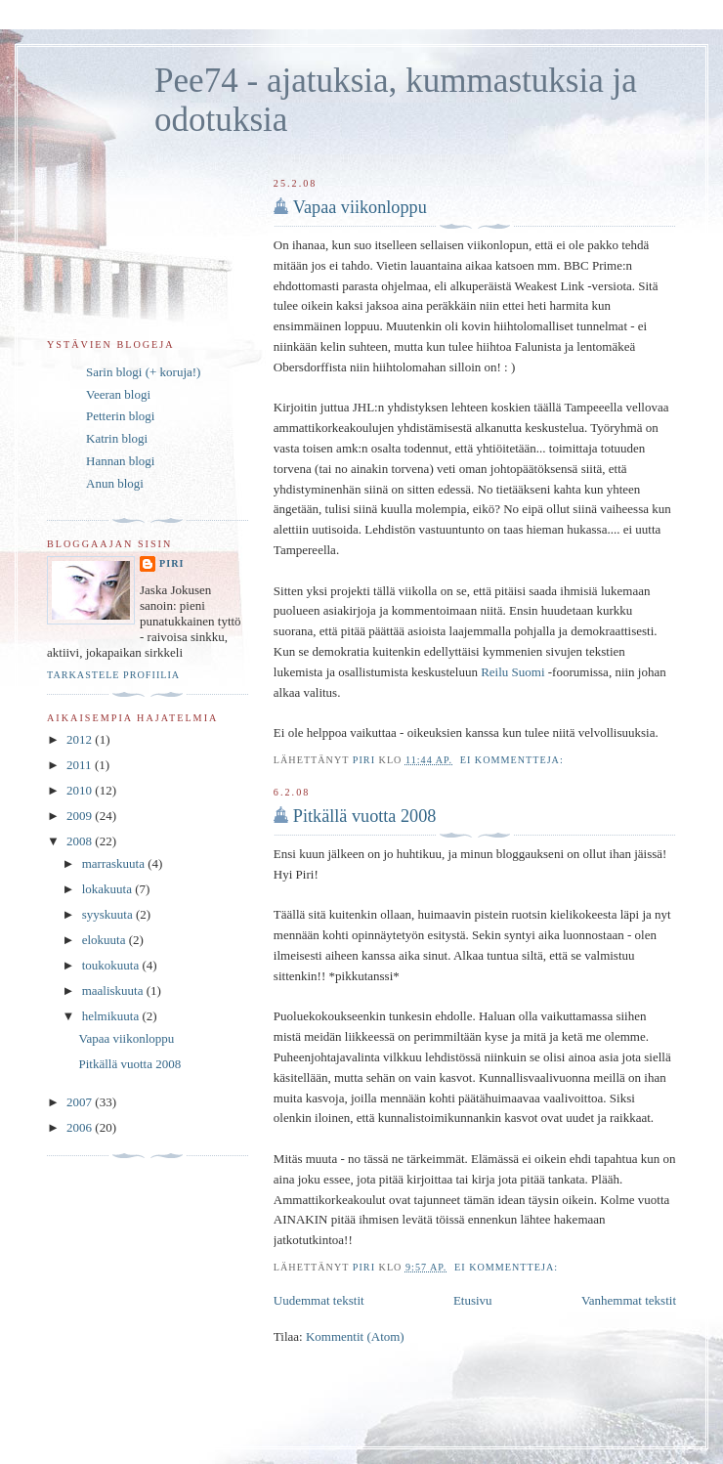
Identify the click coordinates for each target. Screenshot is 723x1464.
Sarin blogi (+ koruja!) (143, 372)
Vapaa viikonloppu (360, 207)
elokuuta (105, 939)
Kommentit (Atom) (355, 1336)
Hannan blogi (120, 460)
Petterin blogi (120, 416)
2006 (80, 1127)
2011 (80, 764)
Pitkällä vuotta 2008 (365, 816)
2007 (80, 1102)
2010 (80, 790)
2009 (80, 815)
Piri (171, 563)
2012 (80, 739)
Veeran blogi (118, 394)
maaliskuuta (114, 990)
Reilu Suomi (512, 672)
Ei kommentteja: (514, 759)
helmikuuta (112, 1016)
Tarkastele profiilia (113, 674)
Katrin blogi (117, 438)
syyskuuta (109, 914)
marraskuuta (115, 863)
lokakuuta (109, 889)
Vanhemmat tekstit (628, 1300)
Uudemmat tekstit (319, 1300)
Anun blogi (115, 483)
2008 (80, 841)
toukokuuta (112, 965)
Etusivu (472, 1300)
